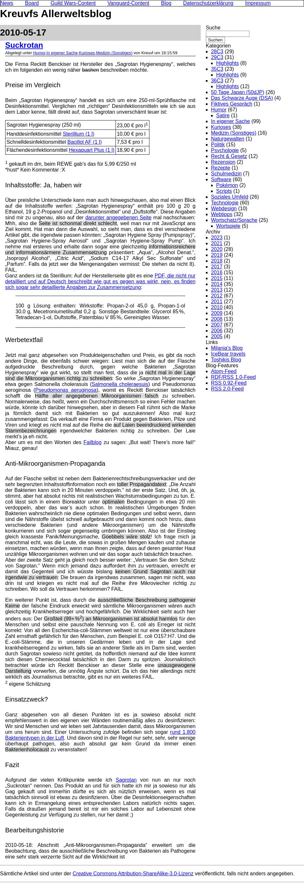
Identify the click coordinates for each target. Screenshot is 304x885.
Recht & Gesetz (229, 156)
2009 (217, 313)
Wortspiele (228, 226)
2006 (217, 330)
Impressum (258, 3)
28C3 (217, 51)
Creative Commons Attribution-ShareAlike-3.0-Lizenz (133, 873)
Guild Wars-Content (73, 3)
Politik (218, 144)
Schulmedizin (226, 173)
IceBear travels (228, 354)
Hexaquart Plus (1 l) (91, 150)
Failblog (93, 442)
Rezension (223, 162)
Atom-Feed (224, 371)
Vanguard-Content (128, 3)
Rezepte (220, 168)
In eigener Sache (62, 52)
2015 (217, 278)
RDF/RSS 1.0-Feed (233, 377)
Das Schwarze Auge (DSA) (242, 98)
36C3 (217, 80)
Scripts (224, 191)
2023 (217, 237)
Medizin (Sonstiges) (114, 52)
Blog (166, 3)
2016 (217, 272)
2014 (217, 284)
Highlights (227, 63)
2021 (217, 243)
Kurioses (87, 52)
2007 (217, 325)
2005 (217, 336)
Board (32, 3)
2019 (217, 255)
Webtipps (221, 214)
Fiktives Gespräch (231, 104)
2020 (217, 249)
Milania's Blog (227, 348)
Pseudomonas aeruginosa (65, 390)
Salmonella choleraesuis (120, 384)
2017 (217, 266)
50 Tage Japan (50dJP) (237, 92)
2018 (217, 261)
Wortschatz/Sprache (234, 220)
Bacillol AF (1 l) (84, 142)
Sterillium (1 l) (79, 134)
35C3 (217, 69)
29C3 (217, 57)
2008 (217, 319)
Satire (223, 115)
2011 (217, 301)
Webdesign (224, 208)
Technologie (224, 202)
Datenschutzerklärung (208, 3)
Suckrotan (24, 45)
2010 (217, 307)
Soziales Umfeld (229, 197)
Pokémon (227, 185)
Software (221, 179)
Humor (39, 52)
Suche (213, 27)
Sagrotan (126, 780)
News (6, 3)
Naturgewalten (227, 138)
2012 (217, 295)
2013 (217, 290)
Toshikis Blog (226, 359)
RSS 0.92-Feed (229, 383)
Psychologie (225, 150)
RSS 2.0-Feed (227, 388)
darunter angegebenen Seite (118, 217)
